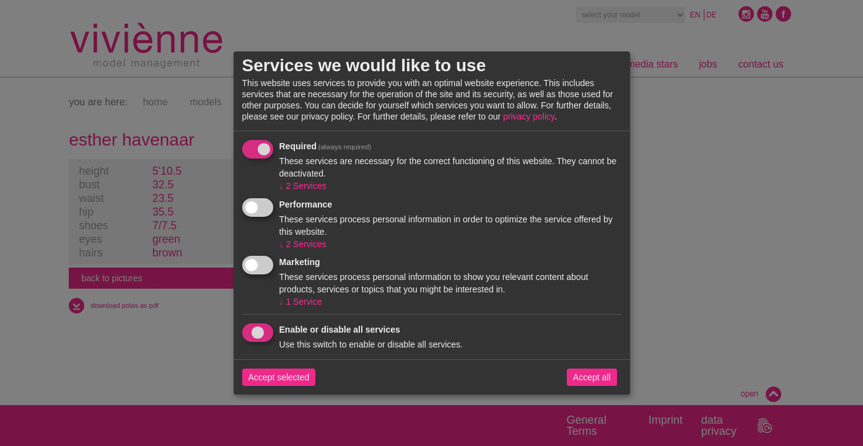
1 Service (300, 302)
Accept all (592, 377)
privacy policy (528, 116)
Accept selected (279, 377)
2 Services (302, 186)
